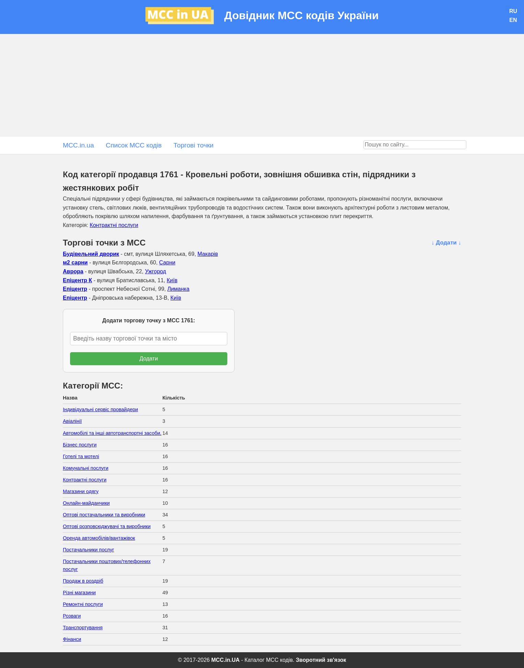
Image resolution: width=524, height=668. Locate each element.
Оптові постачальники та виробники (104, 514)
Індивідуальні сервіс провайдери (100, 409)
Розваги (72, 616)
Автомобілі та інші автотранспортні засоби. (112, 433)
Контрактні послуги (114, 225)
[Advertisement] (262, 85)
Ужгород (155, 271)
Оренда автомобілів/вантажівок (99, 538)
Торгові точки (193, 145)
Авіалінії (72, 421)
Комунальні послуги (86, 468)
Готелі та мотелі (81, 456)
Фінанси (72, 639)
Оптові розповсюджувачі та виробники (107, 526)
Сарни (167, 262)
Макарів (207, 254)
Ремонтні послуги (83, 604)
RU (513, 11)
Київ (172, 280)
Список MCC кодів (134, 145)
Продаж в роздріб (83, 581)
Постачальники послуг (88, 549)
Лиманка (178, 289)
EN (513, 20)
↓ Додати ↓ (446, 242)
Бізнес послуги (79, 445)
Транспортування (83, 627)
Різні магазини (79, 592)
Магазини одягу (81, 491)
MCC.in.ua (78, 145)
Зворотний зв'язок (321, 660)
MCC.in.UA (225, 660)
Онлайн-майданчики (86, 503)
